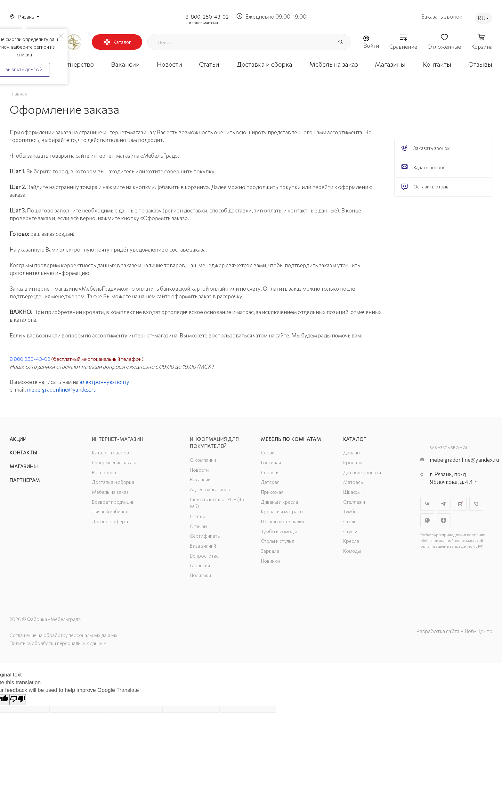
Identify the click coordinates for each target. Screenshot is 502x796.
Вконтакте (427, 504)
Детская (270, 482)
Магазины (23, 466)
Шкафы (351, 492)
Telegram (443, 504)
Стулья (351, 531)
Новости (199, 470)
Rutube (460, 504)
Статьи (197, 516)
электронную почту (104, 381)
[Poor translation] (17, 699)
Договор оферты (111, 521)
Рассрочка (104, 472)
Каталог (355, 439)
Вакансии (200, 479)
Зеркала (270, 551)
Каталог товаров (110, 452)
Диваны (351, 452)
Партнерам (25, 480)
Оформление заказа (114, 462)
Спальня (270, 472)
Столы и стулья (277, 541)
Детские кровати (362, 472)
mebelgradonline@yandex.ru (61, 389)
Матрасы (353, 482)
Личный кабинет (110, 511)
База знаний (203, 546)
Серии (268, 452)
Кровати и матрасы (282, 511)
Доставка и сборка (113, 482)
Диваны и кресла (279, 502)
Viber (476, 504)
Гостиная (271, 462)
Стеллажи (354, 502)
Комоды (352, 551)
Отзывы (198, 526)
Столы (350, 521)
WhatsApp (427, 520)
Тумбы (350, 511)
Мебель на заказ (110, 492)
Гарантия (200, 565)
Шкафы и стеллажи (282, 521)
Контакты (23, 452)
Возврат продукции (113, 502)
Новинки (270, 561)
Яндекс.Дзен (443, 520)
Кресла (351, 541)
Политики (200, 575)
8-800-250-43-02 (207, 16)
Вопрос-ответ (205, 556)
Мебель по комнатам (291, 439)
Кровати (352, 462)
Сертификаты (205, 536)
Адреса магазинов (210, 489)
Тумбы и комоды (279, 531)
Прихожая (272, 492)
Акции (18, 439)
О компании (203, 460)
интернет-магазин (201, 22)
